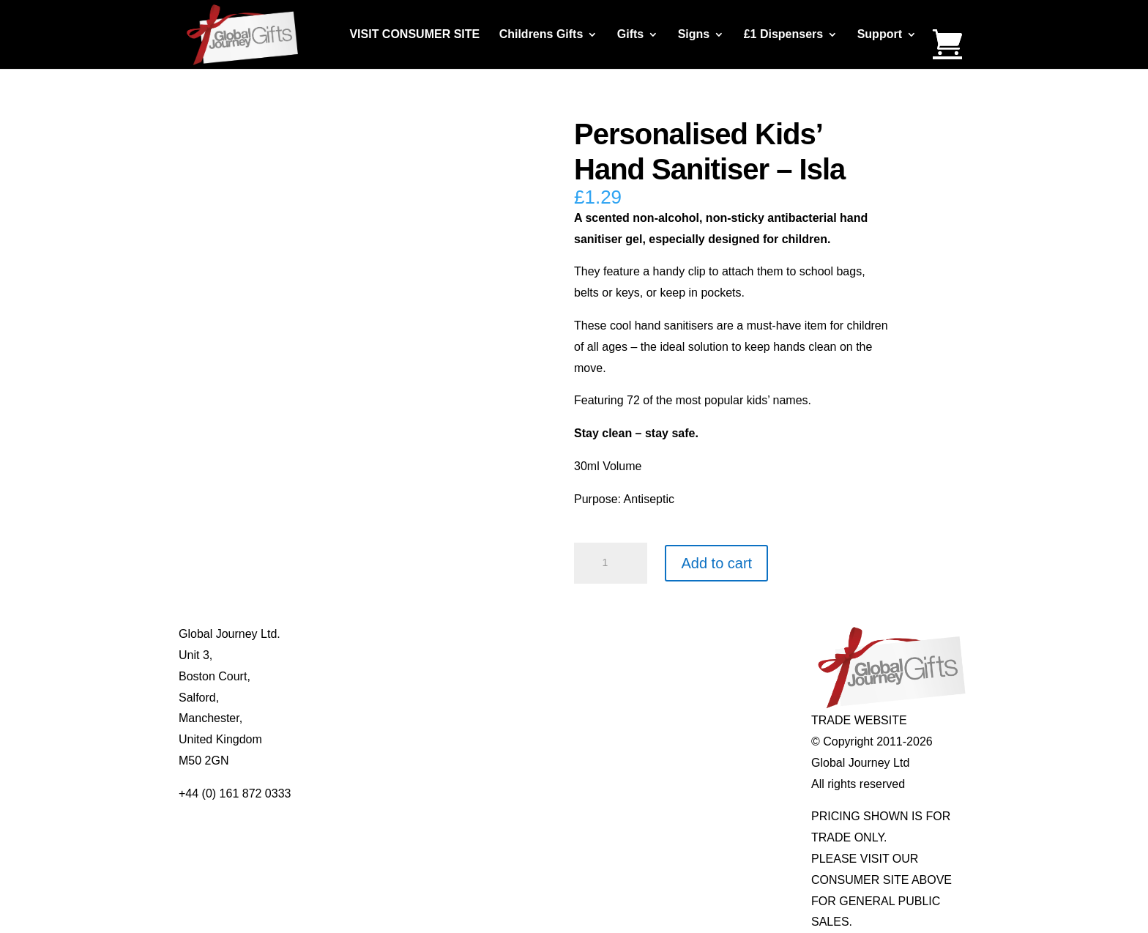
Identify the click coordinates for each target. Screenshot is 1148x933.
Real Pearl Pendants (549, 718)
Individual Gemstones (709, 634)
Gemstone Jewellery (706, 655)
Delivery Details (377, 739)
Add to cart (716, 563)
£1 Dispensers (784, 34)
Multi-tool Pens (534, 655)
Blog (348, 655)
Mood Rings (684, 676)
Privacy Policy (373, 718)
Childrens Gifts (541, 34)
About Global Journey (393, 634)
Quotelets (520, 697)
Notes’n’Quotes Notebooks (564, 676)
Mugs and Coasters (546, 634)
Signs (694, 34)
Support (879, 34)
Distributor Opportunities (400, 760)
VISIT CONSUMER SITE (414, 34)
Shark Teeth (684, 697)
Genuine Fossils (695, 718)
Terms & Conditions (388, 697)
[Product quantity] (610, 563)
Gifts (630, 34)
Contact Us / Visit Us (390, 676)
